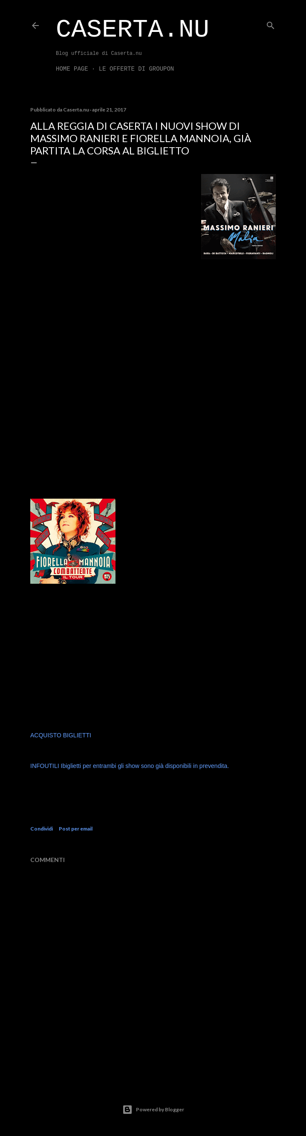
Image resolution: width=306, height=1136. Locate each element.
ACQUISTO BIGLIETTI (60, 735)
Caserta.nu (132, 29)
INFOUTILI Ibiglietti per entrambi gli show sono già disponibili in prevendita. (130, 765)
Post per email (75, 828)
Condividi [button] (41, 828)
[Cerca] (271, 23)
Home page (72, 69)
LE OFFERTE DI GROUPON (136, 69)
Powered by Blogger (153, 1110)
